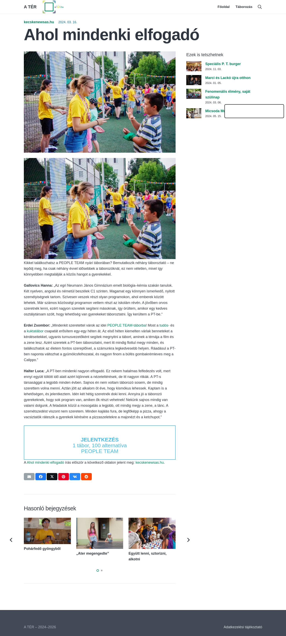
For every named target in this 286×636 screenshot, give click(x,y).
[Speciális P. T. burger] (193, 64)
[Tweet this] (52, 476)
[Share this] (40, 476)
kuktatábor (35, 331)
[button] (259, 7)
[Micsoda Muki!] (193, 111)
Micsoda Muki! (217, 111)
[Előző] (11, 540)
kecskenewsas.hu (39, 22)
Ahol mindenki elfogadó (45, 462)
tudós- (164, 325)
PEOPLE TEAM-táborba (126, 325)
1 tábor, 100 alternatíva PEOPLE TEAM (100, 445)
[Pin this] (63, 476)
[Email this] (29, 476)
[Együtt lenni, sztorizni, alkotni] (152, 520)
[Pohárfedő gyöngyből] (47, 520)
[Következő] (188, 540)
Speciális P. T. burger (223, 64)
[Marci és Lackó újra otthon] (193, 78)
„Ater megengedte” (92, 553)
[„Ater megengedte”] (99, 520)
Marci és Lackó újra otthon (227, 78)
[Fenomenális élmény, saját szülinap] (193, 91)
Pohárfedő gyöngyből (42, 549)
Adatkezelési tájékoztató (243, 627)
